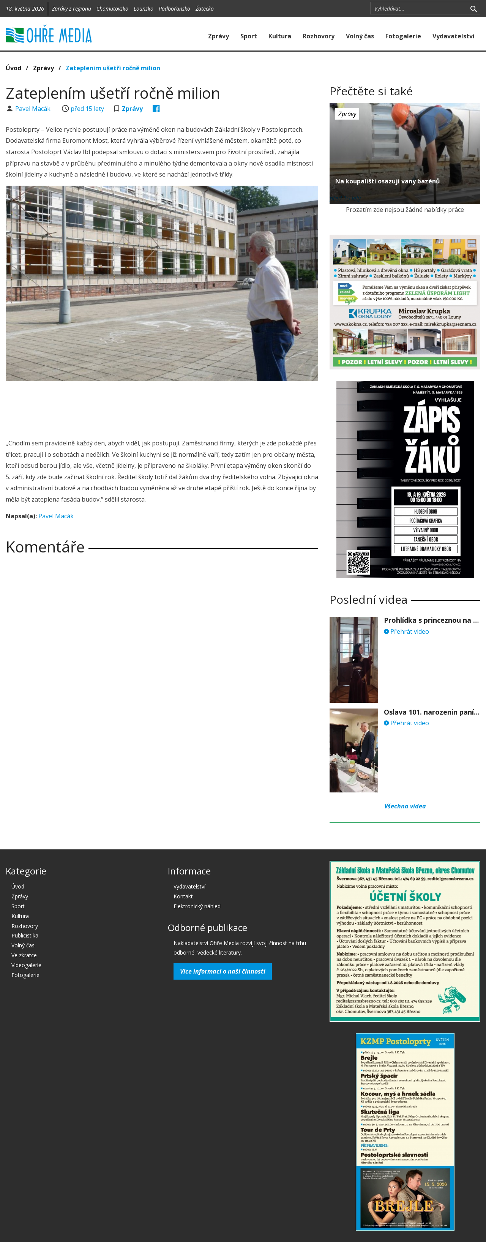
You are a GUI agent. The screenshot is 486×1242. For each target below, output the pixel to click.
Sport (248, 36)
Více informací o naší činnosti (222, 971)
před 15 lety (87, 108)
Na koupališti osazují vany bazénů (387, 181)
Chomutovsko (112, 8)
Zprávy (218, 36)
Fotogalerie (403, 36)
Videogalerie (26, 965)
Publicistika (24, 935)
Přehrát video (406, 631)
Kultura (279, 36)
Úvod (13, 68)
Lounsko (143, 8)
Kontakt (183, 896)
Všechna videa (405, 806)
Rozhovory (319, 36)
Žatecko (205, 8)
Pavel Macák (33, 108)
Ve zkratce (24, 955)
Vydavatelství (453, 36)
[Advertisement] (162, 408)
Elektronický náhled (197, 906)
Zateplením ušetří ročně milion (113, 68)
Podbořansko (174, 8)
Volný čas (360, 36)
